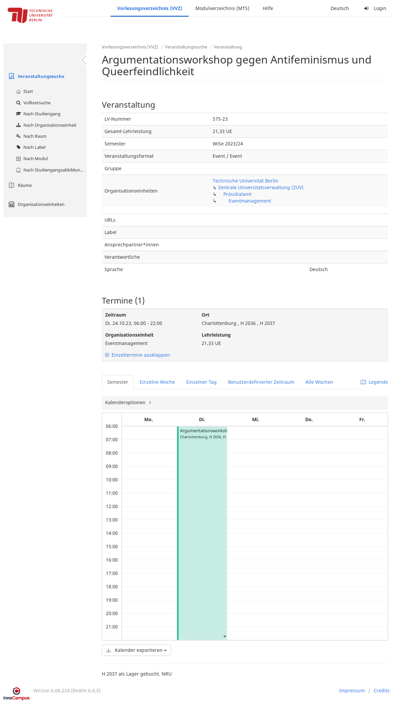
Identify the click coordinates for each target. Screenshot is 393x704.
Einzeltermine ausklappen (137, 355)
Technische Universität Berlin (245, 181)
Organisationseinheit (129, 335)
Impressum (352, 690)
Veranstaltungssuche (35, 76)
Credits (382, 690)
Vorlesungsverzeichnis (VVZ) (149, 8)
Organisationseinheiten (35, 204)
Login (374, 8)
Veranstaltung (228, 47)
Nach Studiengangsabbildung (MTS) (50, 170)
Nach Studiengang (37, 114)
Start (23, 91)
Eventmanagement (250, 201)
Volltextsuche (32, 103)
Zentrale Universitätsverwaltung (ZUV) (261, 187)
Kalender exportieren (136, 650)
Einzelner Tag (201, 382)
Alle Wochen (319, 382)
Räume (19, 185)
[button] (224, 636)
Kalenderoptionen (126, 402)
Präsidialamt (237, 194)
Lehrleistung (216, 335)
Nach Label (29, 147)
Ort (205, 315)
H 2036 (215, 436)
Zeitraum (115, 315)
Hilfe (268, 8)
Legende (374, 382)
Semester (117, 382)
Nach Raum (30, 136)
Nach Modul (31, 158)
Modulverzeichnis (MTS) (222, 8)
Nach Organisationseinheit (45, 125)
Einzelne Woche (157, 382)
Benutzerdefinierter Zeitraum (261, 382)
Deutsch (340, 8)
